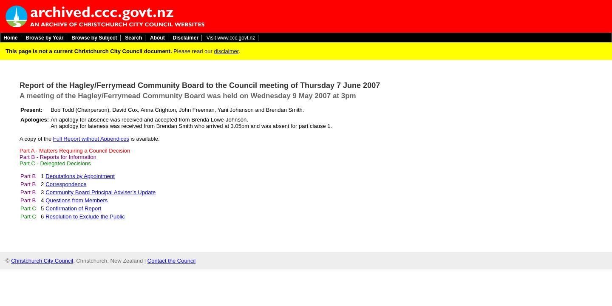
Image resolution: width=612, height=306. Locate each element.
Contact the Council (171, 261)
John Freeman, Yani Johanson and (221, 110)
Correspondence (65, 184)
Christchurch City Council (42, 261)
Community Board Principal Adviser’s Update (100, 192)
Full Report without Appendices (91, 139)
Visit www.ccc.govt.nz (231, 38)
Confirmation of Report (73, 208)
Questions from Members (76, 200)
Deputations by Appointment (80, 176)
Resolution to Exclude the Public (85, 216)
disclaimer (226, 51)
